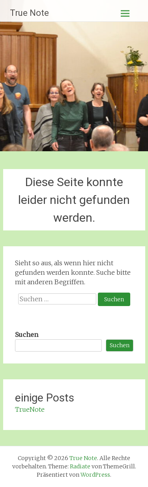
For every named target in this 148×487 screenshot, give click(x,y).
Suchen (26, 335)
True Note (29, 13)
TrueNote (30, 409)
